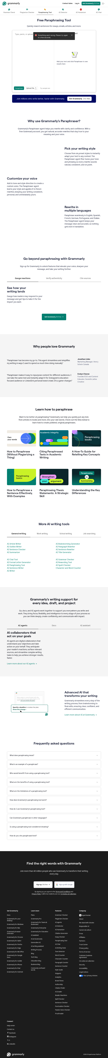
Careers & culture (85, 930)
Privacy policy (83, 948)
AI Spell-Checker (63, 565)
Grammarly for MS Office (15, 952)
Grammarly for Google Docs (14, 956)
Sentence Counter (61, 966)
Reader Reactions (61, 995)
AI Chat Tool (12, 559)
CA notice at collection (86, 961)
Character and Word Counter (68, 568)
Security (82, 965)
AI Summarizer (13, 552)
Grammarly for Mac (13, 928)
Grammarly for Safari (14, 941)
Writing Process (36, 950)
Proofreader (59, 1014)
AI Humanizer (60, 930)
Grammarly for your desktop (14, 920)
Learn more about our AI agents (22, 663)
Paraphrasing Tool (61, 941)
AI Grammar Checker (65, 559)
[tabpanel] (54, 294)
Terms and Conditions (63, 892)
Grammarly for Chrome (15, 937)
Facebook (11, 1033)
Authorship (59, 984)
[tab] (22, 279)
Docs (8, 915)
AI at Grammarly (36, 939)
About (81, 919)
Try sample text (45, 88)
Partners (82, 941)
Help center (11, 1026)
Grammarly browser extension (14, 933)
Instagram (11, 1037)
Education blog (36, 961)
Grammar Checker (61, 915)
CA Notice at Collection (68, 894)
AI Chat (57, 944)
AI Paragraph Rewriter (65, 546)
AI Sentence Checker (16, 549)
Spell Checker (59, 999)
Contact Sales (67, 3)
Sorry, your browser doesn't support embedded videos (29, 156)
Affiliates (82, 937)
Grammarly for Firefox (14, 944)
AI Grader (58, 992)
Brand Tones (59, 981)
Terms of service (84, 952)
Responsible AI (84, 926)
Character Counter (61, 959)
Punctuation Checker (62, 1006)
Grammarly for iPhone (14, 965)
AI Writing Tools (60, 948)
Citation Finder (60, 988)
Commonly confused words (38, 969)
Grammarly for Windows (15, 924)
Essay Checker (60, 937)
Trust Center (83, 945)
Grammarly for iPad (13, 968)
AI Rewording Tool (64, 562)
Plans (33, 915)
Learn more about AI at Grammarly (81, 715)
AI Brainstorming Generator (68, 544)
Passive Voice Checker (62, 1010)
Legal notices (83, 972)
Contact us (10, 1029)
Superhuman (85, 915)
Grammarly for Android (15, 972)
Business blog (35, 964)
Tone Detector (60, 951)
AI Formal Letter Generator (19, 562)
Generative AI (36, 942)
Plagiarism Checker (61, 919)
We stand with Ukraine (86, 923)
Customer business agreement (85, 956)
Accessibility (83, 968)
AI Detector (59, 926)
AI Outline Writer (14, 546)
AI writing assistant (37, 946)
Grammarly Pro (36, 919)
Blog (32, 953)
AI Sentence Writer (15, 568)
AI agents (58, 922)
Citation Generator (61, 933)
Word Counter (60, 955)
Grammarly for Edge (14, 948)
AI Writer (11, 571)
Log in (77, 3)
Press (81, 934)
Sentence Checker (61, 1003)
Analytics (58, 977)
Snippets (58, 973)
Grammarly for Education (39, 932)
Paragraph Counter (61, 962)
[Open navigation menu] (103, 3)
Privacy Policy (36, 894)
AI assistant (35, 935)
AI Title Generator (64, 552)
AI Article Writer (14, 544)
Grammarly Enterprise (38, 928)
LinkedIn (11, 1044)
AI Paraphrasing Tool (16, 565)
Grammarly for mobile (14, 961)
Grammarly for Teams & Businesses (39, 923)
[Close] (71, 35)
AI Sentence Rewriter (65, 549)
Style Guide (59, 970)
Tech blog (34, 957)
